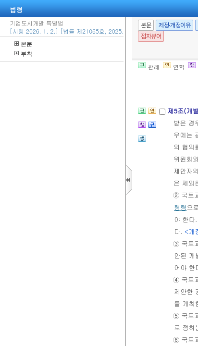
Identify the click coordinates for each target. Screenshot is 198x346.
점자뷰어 (151, 36)
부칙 (23, 53)
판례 (149, 66)
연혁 (174, 66)
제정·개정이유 (174, 25)
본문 (23, 44)
